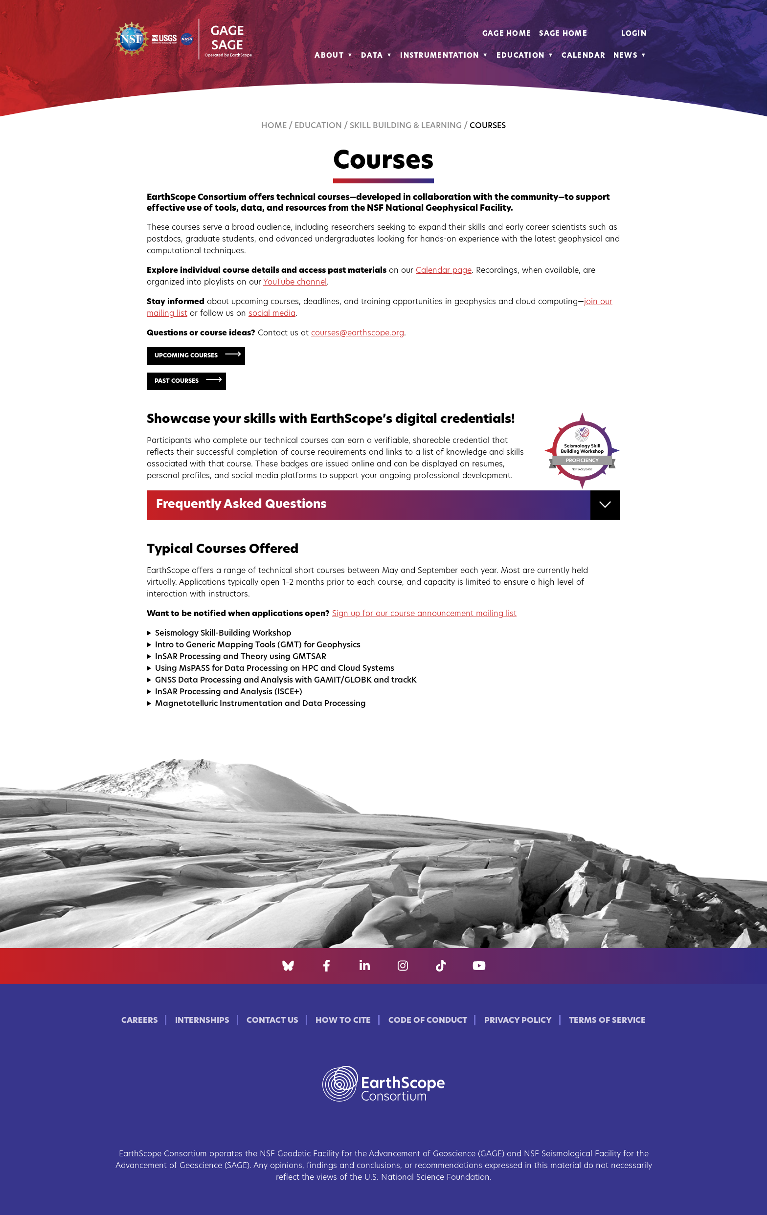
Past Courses (177, 381)
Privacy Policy (518, 1021)
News (625, 56)
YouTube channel (295, 283)
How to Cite (343, 1021)
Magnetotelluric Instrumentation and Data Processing (260, 704)
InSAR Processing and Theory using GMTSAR (240, 657)
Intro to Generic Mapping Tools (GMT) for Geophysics (258, 645)
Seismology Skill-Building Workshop (223, 634)
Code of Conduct (427, 1021)
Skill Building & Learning (406, 126)
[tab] (383, 505)
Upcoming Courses (186, 356)
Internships (202, 1021)
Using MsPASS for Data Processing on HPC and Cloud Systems (274, 669)
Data (372, 56)
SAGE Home (563, 34)
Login (634, 34)
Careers (139, 1021)
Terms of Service (607, 1021)
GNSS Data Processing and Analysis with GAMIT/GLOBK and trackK (286, 681)
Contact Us (272, 1021)
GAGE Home (507, 34)
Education (520, 56)
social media (271, 314)
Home (274, 126)
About (329, 56)
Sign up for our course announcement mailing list (424, 614)
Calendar (583, 56)
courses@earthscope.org (357, 333)
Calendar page (444, 271)
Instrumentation (439, 56)
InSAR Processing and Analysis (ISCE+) (228, 692)
